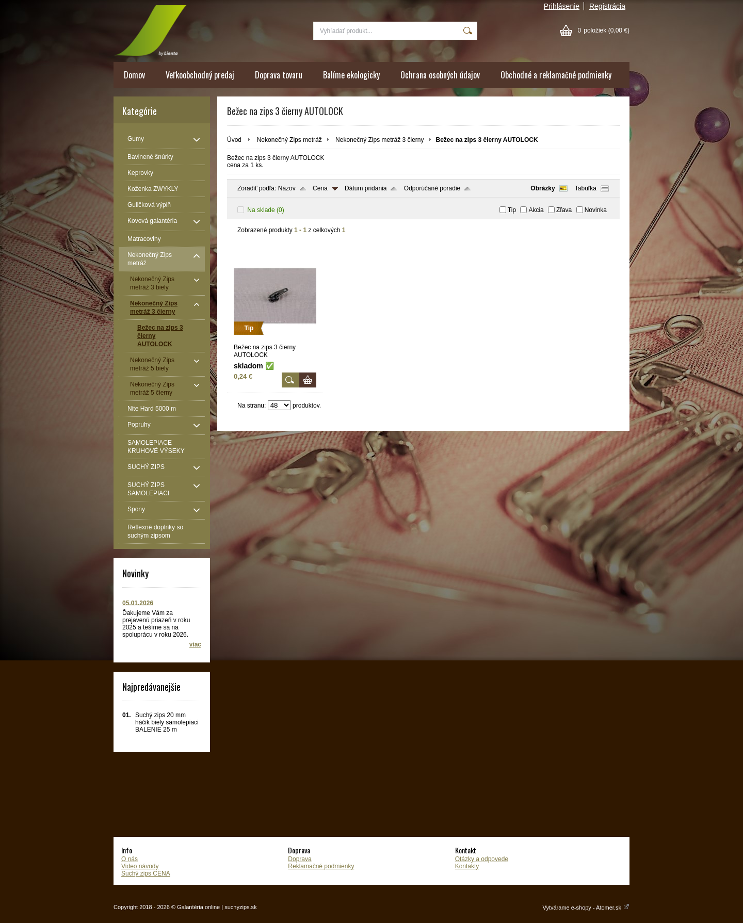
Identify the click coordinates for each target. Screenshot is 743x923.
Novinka (596, 210)
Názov (287, 188)
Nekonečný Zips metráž (289, 139)
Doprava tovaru (278, 75)
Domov (134, 75)
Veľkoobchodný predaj (200, 75)
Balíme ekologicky (351, 75)
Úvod (234, 139)
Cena (320, 188)
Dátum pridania (365, 188)
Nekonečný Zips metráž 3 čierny (379, 139)
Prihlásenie (561, 6)
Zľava (564, 210)
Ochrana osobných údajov (440, 75)
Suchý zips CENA (145, 873)
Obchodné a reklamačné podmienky (555, 75)
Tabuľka (585, 188)
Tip (512, 210)
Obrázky (542, 188)
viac (195, 644)
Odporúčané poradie (432, 188)
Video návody (140, 866)
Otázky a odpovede (481, 859)
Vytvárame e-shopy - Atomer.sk (586, 907)
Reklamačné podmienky (321, 866)
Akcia (535, 210)
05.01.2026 (137, 603)
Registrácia (607, 6)
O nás (129, 859)
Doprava (299, 859)
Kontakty (467, 866)
